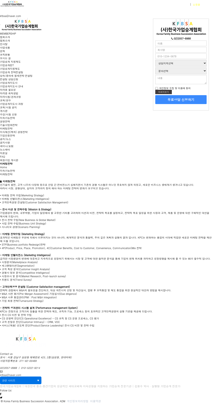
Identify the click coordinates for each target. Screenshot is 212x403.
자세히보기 (163, 92)
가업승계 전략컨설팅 (11, 72)
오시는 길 (5, 58)
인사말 (3, 44)
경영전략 (5, 121)
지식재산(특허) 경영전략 (14, 132)
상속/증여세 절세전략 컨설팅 (16, 75)
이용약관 (95, 401)
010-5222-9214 (30, 367)
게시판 (3, 111)
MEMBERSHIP (8, 33)
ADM (62, 401)
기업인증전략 (7, 135)
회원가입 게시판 (9, 160)
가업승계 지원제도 (10, 61)
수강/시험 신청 (8, 114)
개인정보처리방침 (77, 401)
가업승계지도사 (8, 82)
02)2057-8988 (8, 367)
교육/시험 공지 (8, 107)
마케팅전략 (6, 128)
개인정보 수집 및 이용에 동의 (174, 88)
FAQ (2, 156)
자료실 (3, 153)
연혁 (2, 51)
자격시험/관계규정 (10, 96)
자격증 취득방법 (9, 93)
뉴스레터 (5, 149)
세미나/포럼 (6, 146)
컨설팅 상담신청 (9, 79)
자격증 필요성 (8, 89)
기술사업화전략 (8, 125)
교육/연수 (5, 100)
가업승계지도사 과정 (11, 104)
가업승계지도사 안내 (11, 86)
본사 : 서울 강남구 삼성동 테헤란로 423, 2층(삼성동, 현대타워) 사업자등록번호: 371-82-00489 (36, 358)
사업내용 (5, 47)
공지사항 (5, 142)
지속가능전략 (7, 118)
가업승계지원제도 (10, 68)
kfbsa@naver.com (10, 16)
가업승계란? (7, 65)
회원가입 (183, 4)
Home (3, 167)
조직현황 (5, 54)
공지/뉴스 (5, 139)
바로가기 (202, 4)
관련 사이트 (20, 380)
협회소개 (5, 37)
